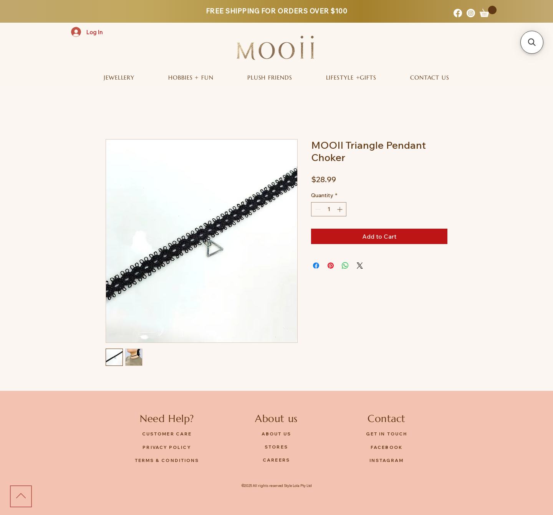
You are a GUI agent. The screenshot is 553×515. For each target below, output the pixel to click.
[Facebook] (458, 13)
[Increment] (340, 209)
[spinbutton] (329, 209)
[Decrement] (317, 209)
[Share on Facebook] (316, 265)
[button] (488, 11)
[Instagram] (471, 13)
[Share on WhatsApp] (345, 265)
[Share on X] (359, 265)
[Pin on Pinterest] (330, 265)
